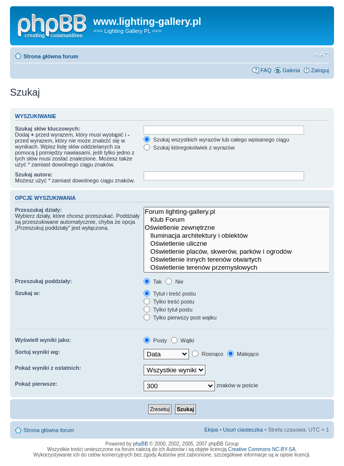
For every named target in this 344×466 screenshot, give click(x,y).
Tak (153, 282)
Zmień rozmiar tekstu (322, 54)
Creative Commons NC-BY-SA (261, 449)
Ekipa (211, 430)
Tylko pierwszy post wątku (180, 317)
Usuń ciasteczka (243, 430)
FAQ (265, 70)
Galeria (291, 70)
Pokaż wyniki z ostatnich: (48, 368)
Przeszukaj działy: (38, 210)
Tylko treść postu (169, 302)
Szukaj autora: (33, 174)
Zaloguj (320, 70)
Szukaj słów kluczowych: (47, 129)
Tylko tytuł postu (168, 309)
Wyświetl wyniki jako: (43, 340)
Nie (174, 282)
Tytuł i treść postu (169, 294)
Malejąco (243, 354)
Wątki (182, 340)
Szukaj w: (27, 293)
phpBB (140, 444)
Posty (155, 340)
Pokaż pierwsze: (36, 384)
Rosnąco (207, 354)
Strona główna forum (50, 56)
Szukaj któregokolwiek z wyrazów (189, 148)
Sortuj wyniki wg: (37, 352)
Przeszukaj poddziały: (43, 281)
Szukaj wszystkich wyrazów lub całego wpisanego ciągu (216, 140)
